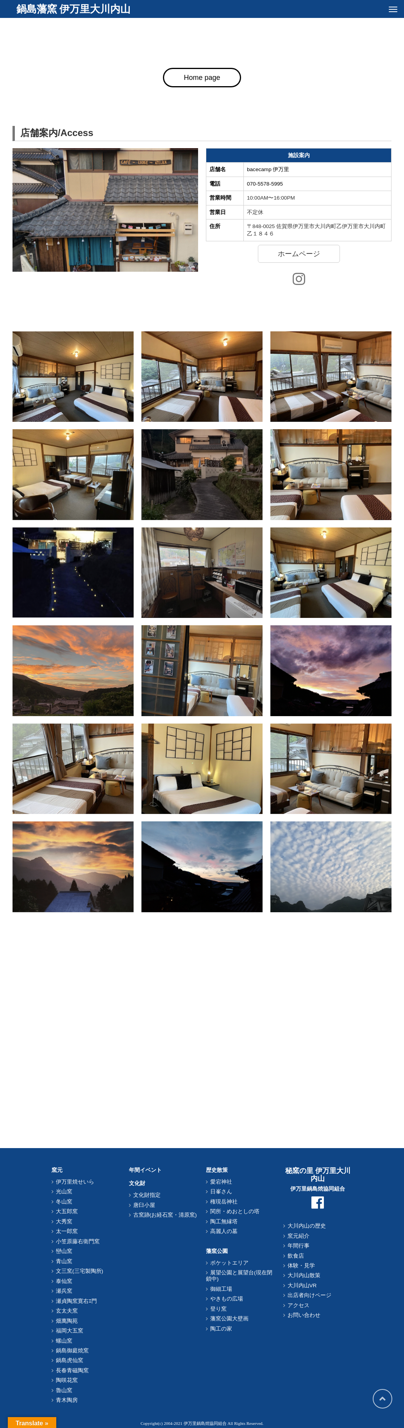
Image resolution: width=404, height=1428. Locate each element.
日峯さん (221, 1191)
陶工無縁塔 (224, 1222)
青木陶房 (67, 1400)
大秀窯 (64, 1222)
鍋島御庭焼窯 (72, 1351)
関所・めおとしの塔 (234, 1211)
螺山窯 (64, 1341)
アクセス (298, 1305)
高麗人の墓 (224, 1231)
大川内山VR (302, 1285)
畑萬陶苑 (67, 1321)
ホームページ (299, 254)
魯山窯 (64, 1390)
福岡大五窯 (69, 1331)
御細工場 (221, 1289)
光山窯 (64, 1191)
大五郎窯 (67, 1211)
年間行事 (298, 1246)
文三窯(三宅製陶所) (79, 1271)
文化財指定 (147, 1195)
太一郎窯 (67, 1231)
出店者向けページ (309, 1295)
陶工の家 (221, 1329)
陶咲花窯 (67, 1380)
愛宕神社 (221, 1182)
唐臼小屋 (144, 1205)
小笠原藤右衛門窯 (78, 1241)
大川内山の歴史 (307, 1226)
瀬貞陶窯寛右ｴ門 (76, 1301)
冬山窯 (64, 1202)
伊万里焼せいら (75, 1182)
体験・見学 (301, 1266)
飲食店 (296, 1256)
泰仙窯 (64, 1281)
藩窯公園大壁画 (229, 1319)
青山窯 (64, 1261)
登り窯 (218, 1309)
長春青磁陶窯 (72, 1370)
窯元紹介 (298, 1236)
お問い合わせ (304, 1315)
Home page (202, 77)
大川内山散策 (304, 1275)
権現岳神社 (224, 1202)
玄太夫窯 (67, 1311)
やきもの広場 (226, 1299)
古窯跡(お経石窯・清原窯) (165, 1215)
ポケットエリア (229, 1263)
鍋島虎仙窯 (69, 1360)
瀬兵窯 (64, 1291)
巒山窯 (64, 1251)
